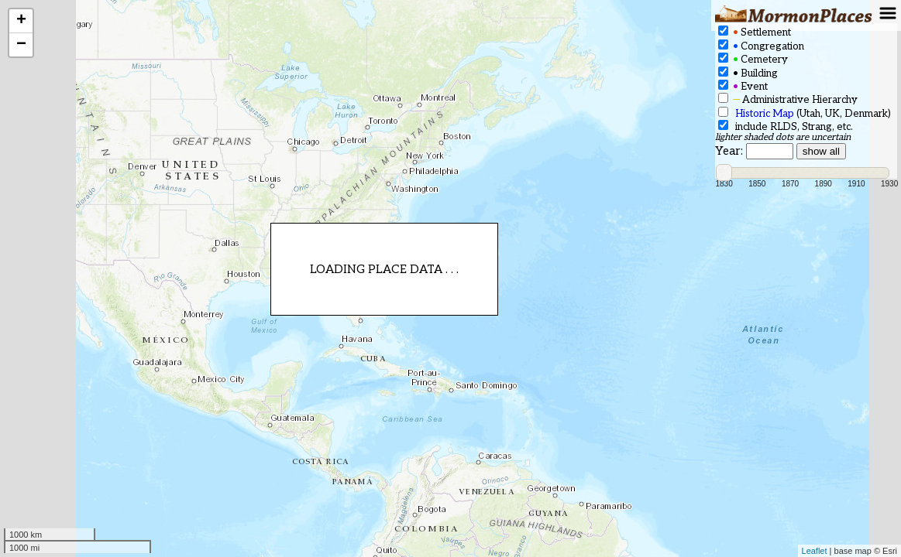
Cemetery (753, 59)
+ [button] (21, 20)
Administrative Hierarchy (788, 99)
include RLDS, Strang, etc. (785, 126)
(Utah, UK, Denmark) (804, 113)
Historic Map (764, 114)
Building (748, 73)
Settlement (754, 32)
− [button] (21, 44)
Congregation (761, 46)
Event (743, 86)
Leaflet (814, 550)
